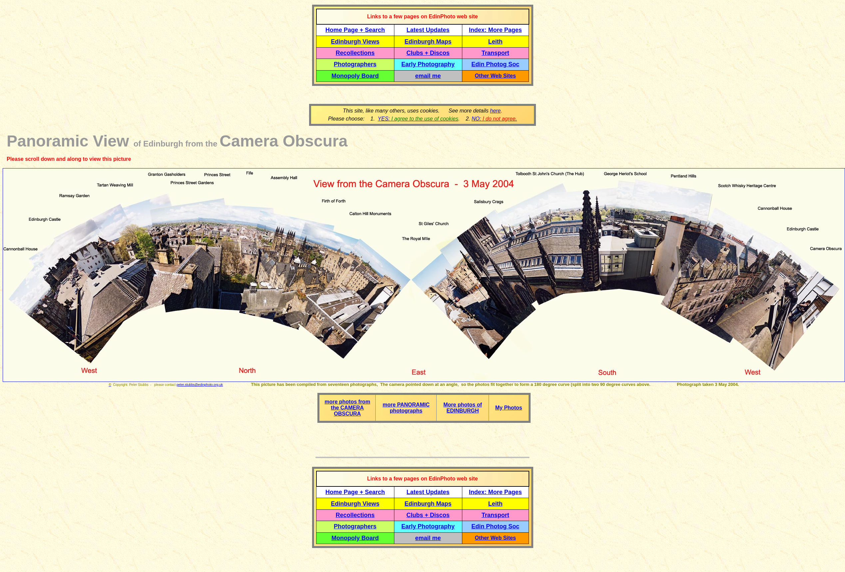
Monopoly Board (355, 76)
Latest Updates (428, 30)
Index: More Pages (495, 30)
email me (428, 76)
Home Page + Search (355, 30)
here (495, 111)
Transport (495, 53)
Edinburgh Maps (428, 41)
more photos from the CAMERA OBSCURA (347, 408)
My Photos (508, 408)
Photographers (355, 64)
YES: (418, 119)
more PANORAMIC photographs (406, 408)
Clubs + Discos (428, 53)
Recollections (355, 53)
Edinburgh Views (355, 41)
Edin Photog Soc (495, 64)
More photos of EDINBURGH (462, 408)
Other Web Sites (495, 76)
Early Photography (428, 64)
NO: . (494, 119)
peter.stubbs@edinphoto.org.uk (200, 385)
